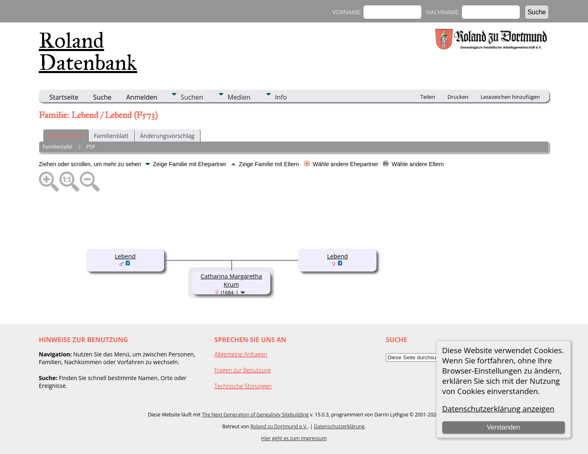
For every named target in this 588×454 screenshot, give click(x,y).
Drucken (458, 96)
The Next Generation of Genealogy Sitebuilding (255, 414)
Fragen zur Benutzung (242, 370)
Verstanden (503, 427)
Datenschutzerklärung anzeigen (498, 408)
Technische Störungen (243, 386)
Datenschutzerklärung (339, 426)
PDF (90, 146)
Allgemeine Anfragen (240, 354)
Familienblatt (111, 136)
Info (281, 97)
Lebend (125, 256)
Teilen (428, 96)
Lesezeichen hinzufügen (510, 96)
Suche (102, 97)
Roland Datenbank (88, 51)
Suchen (191, 97)
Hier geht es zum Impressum (294, 438)
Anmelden (141, 97)
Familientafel (65, 136)
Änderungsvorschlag (167, 136)
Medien (238, 97)
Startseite (63, 97)
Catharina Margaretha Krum (231, 280)
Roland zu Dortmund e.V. (278, 426)
